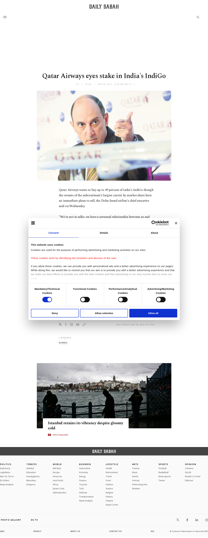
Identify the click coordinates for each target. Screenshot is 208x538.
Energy (82, 476)
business (63, 342)
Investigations (33, 476)
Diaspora (30, 484)
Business (85, 464)
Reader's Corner (193, 476)
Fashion (109, 484)
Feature (109, 500)
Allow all (153, 313)
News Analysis (6, 484)
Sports (163, 464)
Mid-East (57, 468)
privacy (37, 531)
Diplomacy (5, 468)
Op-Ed (188, 472)
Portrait (135, 480)
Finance (82, 480)
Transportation (86, 496)
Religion (109, 492)
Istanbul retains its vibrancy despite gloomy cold (80, 425)
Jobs (2, 531)
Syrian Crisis (58, 488)
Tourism (83, 484)
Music (135, 472)
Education (31, 472)
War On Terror (7, 476)
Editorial (189, 480)
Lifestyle (112, 464)
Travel (109, 476)
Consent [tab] (53, 232)
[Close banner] (176, 223)
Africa (55, 484)
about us (75, 531)
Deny (55, 313)
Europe (56, 472)
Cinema (135, 468)
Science (109, 488)
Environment (112, 472)
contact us (115, 531)
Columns (189, 468)
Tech (81, 488)
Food (108, 480)
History (109, 496)
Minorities (31, 480)
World (57, 464)
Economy (83, 472)
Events (135, 476)
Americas (57, 476)
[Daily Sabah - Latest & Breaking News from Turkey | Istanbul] (104, 6)
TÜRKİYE (31, 464)
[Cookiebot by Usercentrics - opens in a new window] (154, 222)
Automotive (84, 468)
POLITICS (5, 464)
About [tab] (154, 232)
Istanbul (30, 468)
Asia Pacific (58, 480)
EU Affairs (4, 480)
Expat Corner (112, 504)
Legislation (5, 472)
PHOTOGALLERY (60, 435)
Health (109, 468)
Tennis (162, 480)
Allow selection (104, 313)
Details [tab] (104, 232)
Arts (135, 464)
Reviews (136, 488)
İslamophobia (59, 492)
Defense (83, 492)
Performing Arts (139, 484)
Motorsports (165, 476)
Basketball (163, 472)
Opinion (190, 464)
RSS (152, 531)
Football (162, 468)
